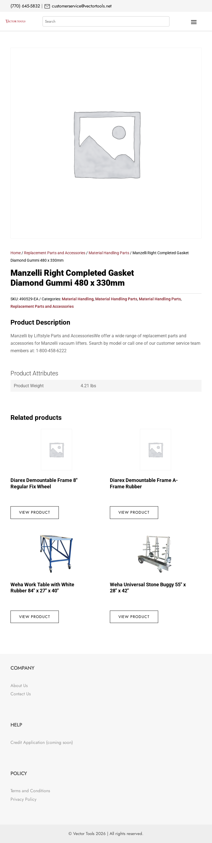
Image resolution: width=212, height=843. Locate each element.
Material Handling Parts (109, 253)
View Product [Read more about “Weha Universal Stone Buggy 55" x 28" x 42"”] (134, 616)
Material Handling (78, 299)
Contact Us (20, 694)
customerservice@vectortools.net (81, 6)
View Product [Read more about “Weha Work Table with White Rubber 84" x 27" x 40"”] (34, 616)
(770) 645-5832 (25, 6)
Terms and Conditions (30, 791)
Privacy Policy (23, 799)
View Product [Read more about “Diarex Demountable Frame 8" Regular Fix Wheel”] (34, 512)
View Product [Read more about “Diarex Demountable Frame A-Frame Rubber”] (134, 512)
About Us (19, 685)
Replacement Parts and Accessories (54, 253)
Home (15, 253)
